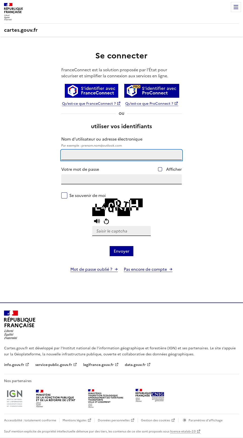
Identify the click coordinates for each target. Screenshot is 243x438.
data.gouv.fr (135, 364)
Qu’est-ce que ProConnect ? (149, 103)
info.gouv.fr (14, 364)
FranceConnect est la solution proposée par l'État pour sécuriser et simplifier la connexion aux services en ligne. (114, 73)
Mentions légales (74, 420)
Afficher (174, 169)
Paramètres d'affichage (206, 420)
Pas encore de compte (145, 269)
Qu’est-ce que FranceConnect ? (89, 103)
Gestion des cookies (155, 420)
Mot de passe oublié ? (91, 269)
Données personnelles (114, 420)
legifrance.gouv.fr (98, 364)
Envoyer (121, 251)
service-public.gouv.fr (53, 364)
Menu (236, 7)
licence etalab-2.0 (183, 431)
